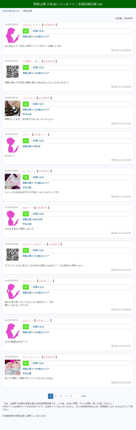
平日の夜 (27, 187)
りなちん (28, 98)
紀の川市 (38, 219)
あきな (26, 320)
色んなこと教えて (33, 244)
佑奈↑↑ (26, 207)
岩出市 (37, 146)
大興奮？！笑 (30, 61)
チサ (25, 134)
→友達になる (37, 31)
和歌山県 (27, 36)
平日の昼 (27, 114)
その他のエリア (41, 36)
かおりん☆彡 (30, 25)
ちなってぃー (30, 357)
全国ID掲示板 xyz (10, 11)
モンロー (28, 281)
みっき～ (28, 171)
